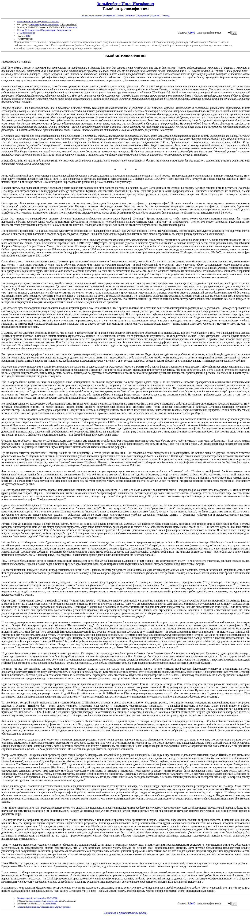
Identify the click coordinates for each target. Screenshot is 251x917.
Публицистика (32, 30)
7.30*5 (191, 32)
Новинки (155, 15)
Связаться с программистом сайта (125, 912)
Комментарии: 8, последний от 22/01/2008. (38, 21)
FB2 (28, 36)
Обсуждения (143, 15)
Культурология (64, 30)
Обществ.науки (47, 30)
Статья (20, 30)
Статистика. (71, 27)
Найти (120, 15)
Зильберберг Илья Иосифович (125, 3)
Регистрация (109, 15)
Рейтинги (130, 15)
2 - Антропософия (26, 32)
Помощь (165, 15)
